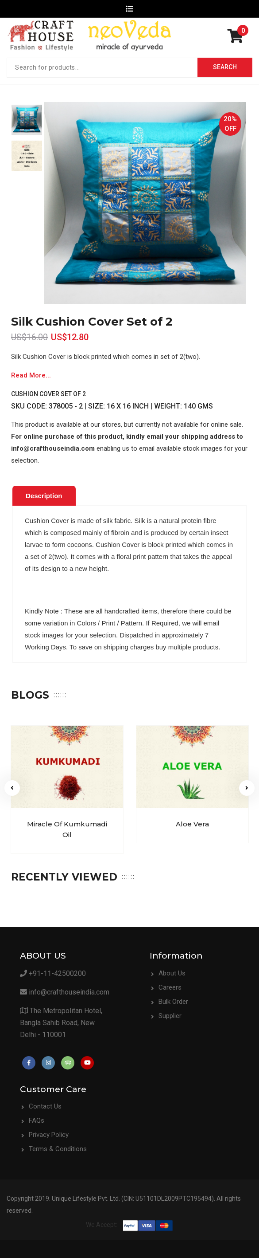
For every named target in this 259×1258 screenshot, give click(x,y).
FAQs (36, 1120)
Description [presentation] (44, 495)
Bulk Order (173, 1002)
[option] (27, 120)
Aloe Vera (192, 824)
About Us (172, 973)
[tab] (44, 496)
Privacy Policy (49, 1135)
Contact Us (45, 1106)
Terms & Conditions (58, 1149)
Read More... (31, 375)
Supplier (170, 1016)
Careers (170, 987)
